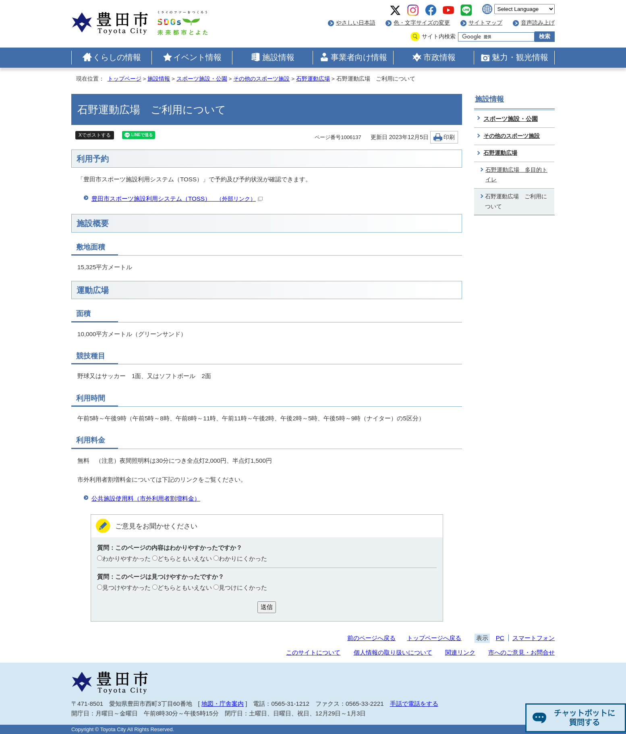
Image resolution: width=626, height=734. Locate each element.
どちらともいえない (185, 558)
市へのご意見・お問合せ (521, 652)
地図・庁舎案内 (222, 703)
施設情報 (278, 57)
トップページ (124, 79)
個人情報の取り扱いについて (393, 652)
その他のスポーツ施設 (261, 79)
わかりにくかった (243, 558)
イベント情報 (197, 57)
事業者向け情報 (359, 57)
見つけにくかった (243, 587)
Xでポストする (95, 135)
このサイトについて (313, 652)
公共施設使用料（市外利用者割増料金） (145, 498)
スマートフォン (533, 637)
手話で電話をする (414, 703)
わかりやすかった (126, 558)
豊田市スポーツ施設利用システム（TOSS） (177, 198)
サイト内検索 (439, 36)
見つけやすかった (126, 587)
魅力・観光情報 (520, 57)
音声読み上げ (538, 23)
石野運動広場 (313, 79)
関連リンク (460, 652)
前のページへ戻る (371, 637)
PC (500, 637)
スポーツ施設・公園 (201, 79)
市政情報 (439, 57)
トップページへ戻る (434, 637)
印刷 (449, 137)
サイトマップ (485, 23)
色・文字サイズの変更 (422, 23)
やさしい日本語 (355, 23)
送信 (267, 606)
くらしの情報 (117, 57)
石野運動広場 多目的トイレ (516, 175)
